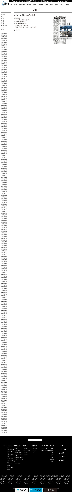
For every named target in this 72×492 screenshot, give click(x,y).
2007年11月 (4, 317)
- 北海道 (52, 448)
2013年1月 (4, 206)
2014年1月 (4, 191)
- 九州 (51, 461)
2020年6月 (4, 69)
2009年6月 (4, 283)
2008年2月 (4, 312)
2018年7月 (4, 107)
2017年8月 (4, 119)
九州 (2, 23)
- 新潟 (51, 454)
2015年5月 (4, 166)
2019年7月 (4, 85)
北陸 (2, 27)
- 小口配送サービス (7, 448)
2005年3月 (4, 375)
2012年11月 (4, 209)
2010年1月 (4, 270)
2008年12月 (4, 294)
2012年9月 (4, 213)
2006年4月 (4, 351)
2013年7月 (4, 202)
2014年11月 (4, 175)
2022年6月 (4, 51)
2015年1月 (4, 173)
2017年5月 (4, 125)
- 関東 (51, 450)
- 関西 (51, 457)
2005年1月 (4, 378)
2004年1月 (4, 400)
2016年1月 (4, 153)
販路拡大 (25, 454)
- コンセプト (34, 450)
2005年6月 (4, 369)
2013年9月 (4, 198)
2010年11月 (4, 252)
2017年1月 (4, 132)
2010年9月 (4, 256)
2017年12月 (4, 114)
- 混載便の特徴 (17, 450)
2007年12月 (4, 315)
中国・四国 (4, 25)
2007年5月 (4, 328)
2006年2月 (4, 355)
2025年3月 (4, 37)
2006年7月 (4, 346)
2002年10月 (4, 427)
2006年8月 (4, 344)
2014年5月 (4, 184)
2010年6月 (4, 261)
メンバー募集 (44, 445)
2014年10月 (4, 177)
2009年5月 (4, 285)
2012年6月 (4, 218)
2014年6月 (4, 182)
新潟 (2, 29)
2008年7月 (4, 303)
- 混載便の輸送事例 (18, 452)
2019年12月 (4, 78)
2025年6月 (4, 35)
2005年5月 (4, 371)
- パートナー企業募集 (45, 450)
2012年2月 (4, 225)
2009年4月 (4, 286)
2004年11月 (4, 382)
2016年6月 (4, 144)
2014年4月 (4, 186)
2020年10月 (4, 63)
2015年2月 (4, 171)
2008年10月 (4, 297)
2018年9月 (4, 103)
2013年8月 (4, 200)
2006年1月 (4, 357)
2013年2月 (4, 204)
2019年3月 (4, 92)
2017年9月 (4, 117)
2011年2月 (4, 247)
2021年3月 (4, 60)
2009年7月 (4, 281)
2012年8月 (4, 215)
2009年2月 (4, 290)
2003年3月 (4, 418)
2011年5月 (4, 242)
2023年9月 (4, 42)
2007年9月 (4, 321)
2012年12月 (4, 207)
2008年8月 (4, 301)
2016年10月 (4, 137)
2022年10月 (4, 47)
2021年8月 (4, 55)
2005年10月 (4, 362)
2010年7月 (4, 260)
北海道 (3, 14)
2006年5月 (4, 349)
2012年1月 (4, 227)
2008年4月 (4, 308)
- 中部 (51, 452)
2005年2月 (4, 376)
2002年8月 (4, 430)
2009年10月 (4, 276)
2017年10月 (4, 116)
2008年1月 (4, 313)
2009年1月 (4, 292)
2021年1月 (4, 62)
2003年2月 (4, 419)
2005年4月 (4, 373)
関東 (2, 16)
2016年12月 (4, 134)
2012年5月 (4, 220)
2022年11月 (4, 46)
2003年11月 (4, 403)
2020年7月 (4, 67)
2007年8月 (4, 322)
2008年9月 (4, 299)
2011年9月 (4, 234)
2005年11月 (4, 360)
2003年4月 (4, 416)
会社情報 (46, 4)
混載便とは (29, 4)
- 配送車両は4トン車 (8, 452)
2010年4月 (4, 265)
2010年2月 (4, 269)
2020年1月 (4, 76)
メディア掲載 (40, 4)
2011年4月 (4, 243)
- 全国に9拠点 (6, 455)
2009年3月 (4, 288)
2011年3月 (4, 245)
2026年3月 (4, 33)
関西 (2, 20)
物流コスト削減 (27, 450)
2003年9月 (4, 407)
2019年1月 (4, 96)
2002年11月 (4, 425)
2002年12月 (4, 423)
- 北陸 (51, 455)
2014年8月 (4, 179)
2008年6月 (4, 304)
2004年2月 (4, 398)
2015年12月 (4, 155)
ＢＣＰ (25, 455)
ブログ (56, 4)
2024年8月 (4, 38)
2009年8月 (4, 279)
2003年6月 (4, 412)
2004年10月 (4, 384)
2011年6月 (4, 240)
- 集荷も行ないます (7, 457)
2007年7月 (4, 324)
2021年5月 (4, 58)
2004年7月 (4, 389)
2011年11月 (4, 231)
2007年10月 (4, 319)
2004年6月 (4, 391)
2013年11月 (4, 195)
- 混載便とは (16, 448)
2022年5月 (4, 53)
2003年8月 (4, 409)
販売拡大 (25, 452)
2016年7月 (4, 143)
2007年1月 (4, 335)
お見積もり (61, 4)
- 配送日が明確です (7, 454)
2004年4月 (4, 394)
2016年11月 (4, 135)
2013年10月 (4, 197)
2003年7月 (4, 410)
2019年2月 (4, 94)
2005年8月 (4, 366)
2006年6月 (4, 348)
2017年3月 (4, 128)
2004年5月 (4, 393)
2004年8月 (4, 387)
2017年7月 (4, 121)
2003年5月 (4, 414)
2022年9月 (4, 49)
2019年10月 (4, 80)
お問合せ (67, 4)
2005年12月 (4, 358)
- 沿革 (33, 452)
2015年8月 (4, 161)
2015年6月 (4, 164)
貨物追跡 (51, 4)
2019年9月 (4, 81)
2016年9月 (4, 139)
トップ (10, 4)
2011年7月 (4, 238)
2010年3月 (4, 267)
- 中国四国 (52, 459)
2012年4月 (4, 222)
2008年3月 (4, 310)
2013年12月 (4, 193)
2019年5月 (4, 89)
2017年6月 (4, 123)
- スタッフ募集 (44, 448)
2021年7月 (4, 56)
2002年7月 (4, 432)
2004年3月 (4, 396)
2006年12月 (4, 337)
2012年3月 (4, 224)
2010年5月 (4, 263)
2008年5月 (4, 306)
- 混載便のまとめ (17, 463)
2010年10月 (4, 254)
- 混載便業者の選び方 (18, 457)
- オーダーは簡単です (8, 461)
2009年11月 (4, 274)
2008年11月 (4, 295)
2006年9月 (4, 342)
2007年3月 (4, 331)
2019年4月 (4, 90)
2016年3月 (4, 150)
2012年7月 (4, 216)
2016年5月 (4, 146)
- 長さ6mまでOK (7, 450)
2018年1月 (4, 112)
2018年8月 (4, 105)
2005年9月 (4, 364)
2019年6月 (4, 87)
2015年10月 (4, 159)
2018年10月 (4, 101)
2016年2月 (4, 152)
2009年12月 (4, 272)
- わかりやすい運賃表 (8, 459)
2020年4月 (4, 72)
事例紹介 (34, 4)
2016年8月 (4, 141)
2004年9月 (4, 385)
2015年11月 (4, 157)
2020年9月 (4, 65)
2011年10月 (4, 233)
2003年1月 (4, 421)
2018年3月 (4, 110)
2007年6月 (4, 326)
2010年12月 (4, 251)
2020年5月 (4, 71)
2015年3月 (4, 170)
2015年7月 (4, 162)
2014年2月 (4, 189)
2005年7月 (4, 367)
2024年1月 (4, 40)
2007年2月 (4, 333)
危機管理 (25, 448)
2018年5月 (4, 108)
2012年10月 (4, 211)
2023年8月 (4, 44)
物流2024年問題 (22, 4)
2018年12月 (4, 98)
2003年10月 (4, 405)
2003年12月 (4, 401)
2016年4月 (4, 148)
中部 (2, 18)
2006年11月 (4, 339)
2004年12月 (4, 380)
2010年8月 (4, 258)
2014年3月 (4, 188)
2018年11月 (4, 99)
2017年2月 (4, 130)
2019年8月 (4, 83)
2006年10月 (4, 340)
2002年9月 (4, 428)
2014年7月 (4, 180)
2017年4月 (4, 126)
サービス (15, 4)
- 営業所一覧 (34, 448)
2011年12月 (4, 229)
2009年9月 (4, 277)
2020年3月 (4, 74)
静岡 (2, 22)
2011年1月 (4, 249)
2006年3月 (4, 353)
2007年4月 (4, 330)
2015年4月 (4, 168)
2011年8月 (4, 236)
